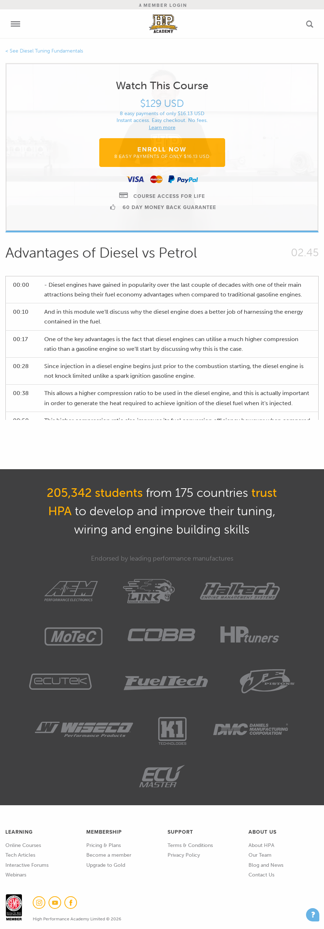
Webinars (15, 875)
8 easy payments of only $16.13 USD (162, 113)
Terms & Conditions (190, 845)
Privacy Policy (184, 855)
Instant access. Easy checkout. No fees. (162, 120)
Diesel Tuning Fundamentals (51, 51)
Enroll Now (162, 152)
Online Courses (23, 845)
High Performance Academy (163, 23)
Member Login (163, 5)
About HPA (261, 845)
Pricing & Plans (103, 845)
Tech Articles (20, 855)
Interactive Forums (27, 865)
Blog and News (265, 865)
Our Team (259, 855)
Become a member (108, 855)
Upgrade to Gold (105, 865)
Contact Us (261, 875)
